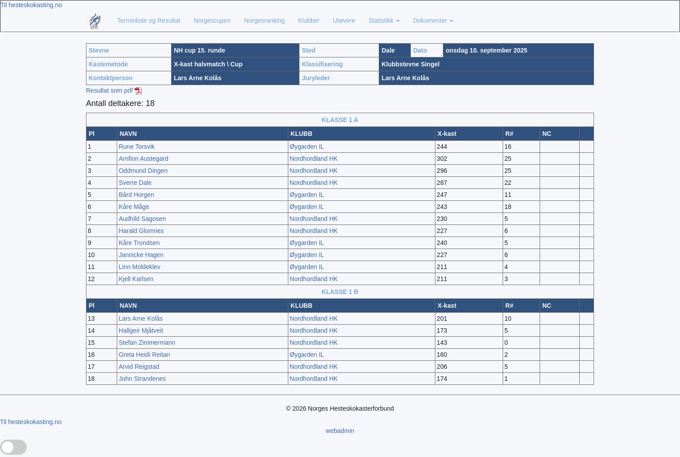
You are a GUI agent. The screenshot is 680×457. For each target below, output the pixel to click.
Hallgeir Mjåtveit (141, 330)
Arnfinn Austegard (143, 158)
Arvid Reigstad (139, 366)
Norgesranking (264, 20)
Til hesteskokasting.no (31, 4)
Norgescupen (212, 20)
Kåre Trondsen (139, 242)
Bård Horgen (136, 194)
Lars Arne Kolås (141, 318)
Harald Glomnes (141, 230)
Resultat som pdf (114, 90)
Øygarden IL (307, 146)
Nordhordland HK (314, 158)
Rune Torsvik (137, 146)
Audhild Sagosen (142, 218)
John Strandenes (142, 378)
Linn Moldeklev (139, 266)
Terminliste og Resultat (148, 20)
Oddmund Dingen (143, 170)
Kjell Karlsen (136, 278)
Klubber (309, 20)
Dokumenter (433, 20)
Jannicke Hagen (141, 254)
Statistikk (384, 20)
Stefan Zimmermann (147, 342)
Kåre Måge (134, 206)
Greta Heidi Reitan (144, 354)
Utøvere (344, 20)
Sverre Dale (135, 182)
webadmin (340, 430)
